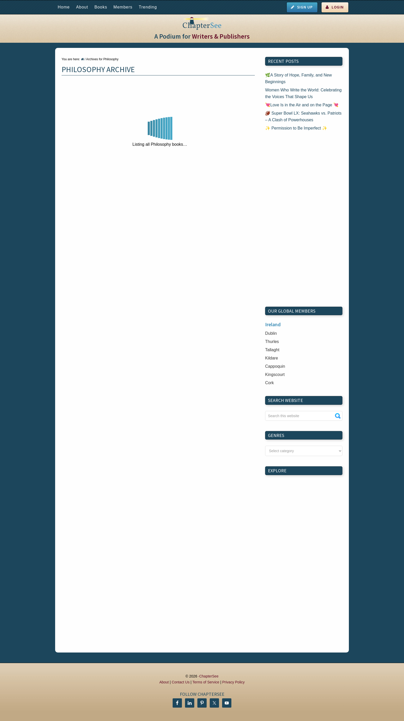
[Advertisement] (303, 219)
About (82, 7)
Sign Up (305, 7)
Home (64, 7)
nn (303, 451)
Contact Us (180, 682)
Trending (148, 7)
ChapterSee (208, 676)
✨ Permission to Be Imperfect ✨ (296, 128)
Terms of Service (205, 682)
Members (122, 7)
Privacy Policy (233, 682)
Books (100, 7)
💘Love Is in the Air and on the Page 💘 (302, 105)
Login (338, 7)
